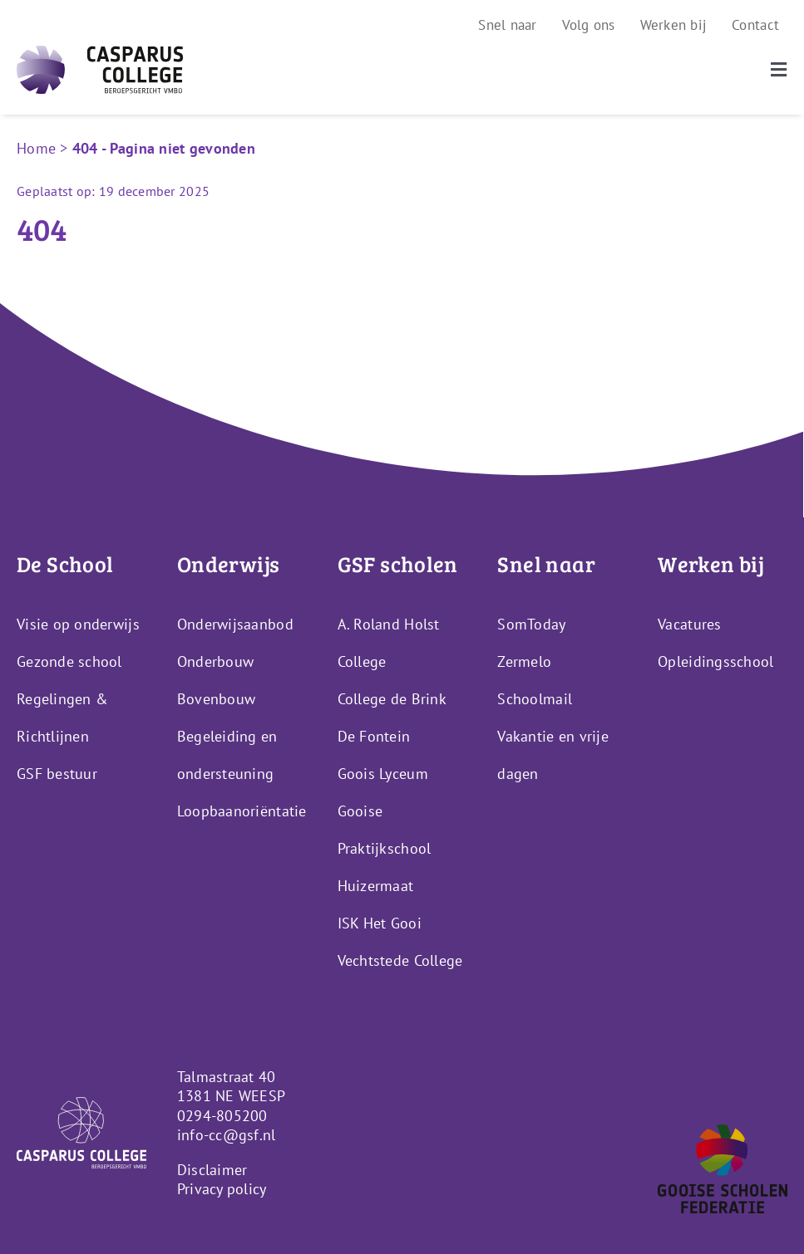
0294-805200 (222, 1115)
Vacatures (689, 624)
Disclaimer (212, 1169)
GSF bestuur (57, 773)
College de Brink (392, 698)
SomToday (531, 624)
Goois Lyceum (383, 773)
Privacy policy (222, 1188)
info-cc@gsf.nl (226, 1134)
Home (36, 148)
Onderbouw (215, 661)
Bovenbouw (216, 698)
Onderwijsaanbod (235, 624)
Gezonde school (69, 661)
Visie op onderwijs (78, 624)
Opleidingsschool (715, 661)
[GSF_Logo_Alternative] (722, 1131)
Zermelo (524, 661)
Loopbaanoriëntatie (242, 810)
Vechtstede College (400, 960)
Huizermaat (376, 885)
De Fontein (374, 736)
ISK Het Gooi (380, 923)
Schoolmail (534, 698)
